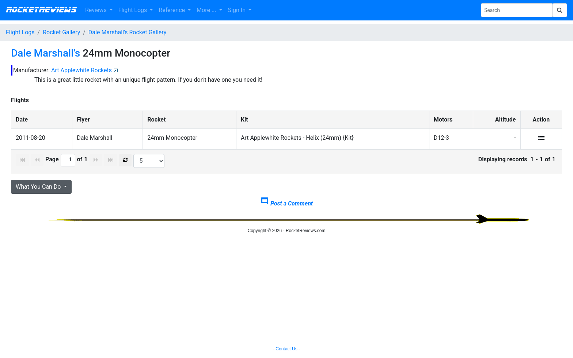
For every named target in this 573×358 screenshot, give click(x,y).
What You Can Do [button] (39, 186)
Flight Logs (20, 32)
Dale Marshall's (45, 53)
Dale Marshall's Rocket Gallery (127, 32)
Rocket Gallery (61, 32)
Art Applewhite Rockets (81, 70)
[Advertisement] (286, 291)
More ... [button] (207, 10)
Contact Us (286, 348)
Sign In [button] (237, 10)
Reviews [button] (96, 10)
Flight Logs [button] (133, 10)
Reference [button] (172, 10)
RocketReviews (41, 10)
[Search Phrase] (517, 10)
